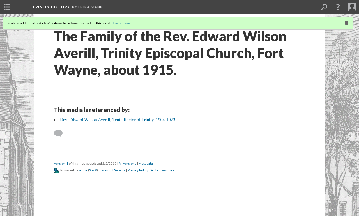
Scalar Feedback (162, 170)
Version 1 (61, 163)
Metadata (146, 163)
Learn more (121, 23)
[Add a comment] (61, 133)
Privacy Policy (138, 170)
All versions (127, 163)
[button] (338, 7)
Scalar (83, 170)
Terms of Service (112, 170)
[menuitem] (7, 7)
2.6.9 (93, 170)
